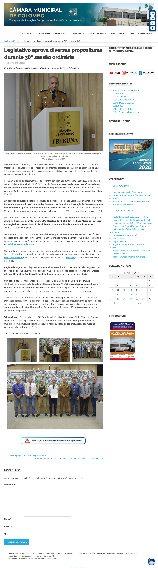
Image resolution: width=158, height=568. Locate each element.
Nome (7, 518)
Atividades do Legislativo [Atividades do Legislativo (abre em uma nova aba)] (21, 244)
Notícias (14, 41)
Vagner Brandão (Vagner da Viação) (129, 256)
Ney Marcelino (119, 241)
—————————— (123, 189)
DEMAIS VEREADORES (123, 210)
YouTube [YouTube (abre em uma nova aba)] (70, 257)
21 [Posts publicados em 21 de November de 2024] (137, 294)
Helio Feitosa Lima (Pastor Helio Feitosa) (131, 201)
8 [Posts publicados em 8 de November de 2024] (142, 285)
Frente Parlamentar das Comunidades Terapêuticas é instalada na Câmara (68, 458)
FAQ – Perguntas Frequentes (126, 112)
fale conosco (96, 34)
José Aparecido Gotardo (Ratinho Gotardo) (132, 195)
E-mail (8, 526)
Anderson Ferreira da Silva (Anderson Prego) (133, 223)
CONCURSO (118, 105)
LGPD (131, 34)
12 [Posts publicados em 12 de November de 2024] (124, 289)
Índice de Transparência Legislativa (79, 567)
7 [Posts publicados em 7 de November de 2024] (136, 285)
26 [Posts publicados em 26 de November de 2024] (124, 298)
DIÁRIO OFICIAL (120, 96)
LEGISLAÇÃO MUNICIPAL (124, 99)
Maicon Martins (119, 238)
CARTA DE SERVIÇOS (122, 109)
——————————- (123, 207)
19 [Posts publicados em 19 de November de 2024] (124, 294)
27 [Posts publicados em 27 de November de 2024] (131, 298)
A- (153, 18)
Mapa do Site (117, 34)
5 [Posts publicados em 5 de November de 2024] (123, 285)
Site (6, 534)
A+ (153, 13)
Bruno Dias (117, 198)
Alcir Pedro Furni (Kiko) (123, 204)
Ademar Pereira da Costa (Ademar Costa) (131, 219)
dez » (138, 303)
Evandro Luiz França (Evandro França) (129, 226)
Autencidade (145, 34)
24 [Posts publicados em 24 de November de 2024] (111, 298)
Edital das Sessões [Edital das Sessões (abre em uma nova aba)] (13, 257)
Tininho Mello (119, 253)
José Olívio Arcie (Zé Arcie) (125, 235)
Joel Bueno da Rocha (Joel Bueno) (128, 192)
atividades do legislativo (52, 34)
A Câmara (27, 34)
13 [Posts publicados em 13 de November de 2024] (131, 289)
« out (112, 303)
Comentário (10, 484)
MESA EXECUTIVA (121, 186)
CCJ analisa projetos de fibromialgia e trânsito (26, 455)
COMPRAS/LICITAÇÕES (123, 102)
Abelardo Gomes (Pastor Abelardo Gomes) (132, 216)
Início (6, 41)
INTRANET (77, 34)
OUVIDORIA (118, 93)
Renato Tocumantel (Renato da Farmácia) (131, 250)
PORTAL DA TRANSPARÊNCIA (126, 90)
